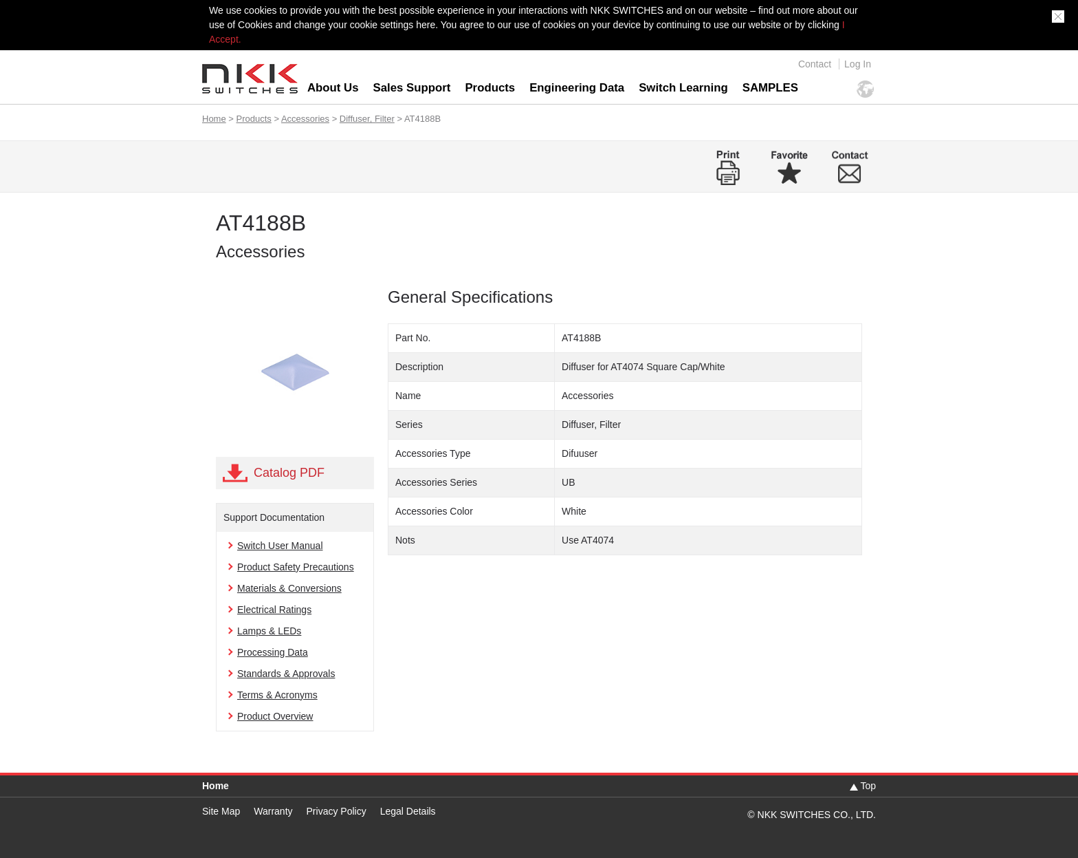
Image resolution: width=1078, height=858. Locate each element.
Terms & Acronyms (277, 694)
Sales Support (412, 87)
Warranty (273, 811)
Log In (857, 63)
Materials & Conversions (289, 588)
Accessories (305, 119)
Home (214, 119)
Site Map (221, 811)
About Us (333, 87)
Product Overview (275, 716)
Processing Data (272, 652)
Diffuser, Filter (367, 119)
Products (490, 87)
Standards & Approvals (286, 673)
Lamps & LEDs (269, 630)
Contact (814, 63)
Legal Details (408, 811)
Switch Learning (683, 87)
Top (868, 785)
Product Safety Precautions (295, 566)
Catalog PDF (289, 473)
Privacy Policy (336, 811)
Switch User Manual (280, 545)
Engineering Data (576, 87)
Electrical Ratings (274, 609)
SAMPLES (770, 87)
